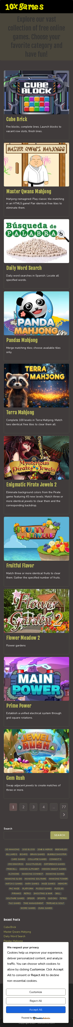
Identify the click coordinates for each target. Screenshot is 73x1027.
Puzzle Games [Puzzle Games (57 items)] (43, 888)
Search (8, 829)
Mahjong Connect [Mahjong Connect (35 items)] (32, 874)
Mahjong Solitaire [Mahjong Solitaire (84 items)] (35, 878)
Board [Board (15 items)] (23, 854)
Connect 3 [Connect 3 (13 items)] (55, 859)
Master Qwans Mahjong (28, 192)
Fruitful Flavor (20, 566)
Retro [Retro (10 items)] (27, 893)
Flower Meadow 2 (23, 638)
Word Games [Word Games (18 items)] (28, 908)
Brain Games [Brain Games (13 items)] (37, 854)
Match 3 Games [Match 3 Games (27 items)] (14, 883)
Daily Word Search (23, 268)
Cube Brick (16, 119)
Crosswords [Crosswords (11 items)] (15, 864)
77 (64, 807)
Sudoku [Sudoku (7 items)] (52, 898)
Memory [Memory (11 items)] (62, 883)
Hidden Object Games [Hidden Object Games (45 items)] (54, 869)
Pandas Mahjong (22, 340)
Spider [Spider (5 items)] (30, 898)
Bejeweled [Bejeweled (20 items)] (61, 849)
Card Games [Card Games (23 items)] (18, 859)
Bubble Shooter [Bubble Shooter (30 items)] (56, 854)
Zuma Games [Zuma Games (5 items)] (45, 908)
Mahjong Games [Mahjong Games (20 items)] (55, 874)
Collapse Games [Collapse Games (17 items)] (37, 859)
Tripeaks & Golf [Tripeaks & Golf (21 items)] (55, 903)
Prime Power (18, 706)
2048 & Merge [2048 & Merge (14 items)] (45, 849)
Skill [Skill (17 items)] (58, 893)
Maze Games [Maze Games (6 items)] (48, 883)
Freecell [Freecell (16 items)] (12, 869)
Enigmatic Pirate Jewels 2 (31, 485)
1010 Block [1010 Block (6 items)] (28, 849)
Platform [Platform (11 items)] (27, 888)
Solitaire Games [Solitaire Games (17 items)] (15, 898)
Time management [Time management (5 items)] (33, 903)
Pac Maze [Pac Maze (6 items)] (14, 888)
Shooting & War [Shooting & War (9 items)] (43, 893)
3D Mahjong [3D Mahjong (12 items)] (12, 849)
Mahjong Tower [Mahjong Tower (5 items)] (58, 878)
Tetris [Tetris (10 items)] (63, 898)
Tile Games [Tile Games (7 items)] (15, 903)
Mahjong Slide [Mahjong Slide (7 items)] (13, 878)
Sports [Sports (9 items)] (41, 898)
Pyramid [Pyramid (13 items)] (16, 893)
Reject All (36, 1001)
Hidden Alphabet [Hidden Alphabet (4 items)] (29, 869)
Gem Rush (15, 778)
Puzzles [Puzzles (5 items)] (59, 888)
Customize (35, 992)
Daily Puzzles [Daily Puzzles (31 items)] (33, 864)
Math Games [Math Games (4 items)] (32, 883)
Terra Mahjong (20, 412)
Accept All (35, 1010)
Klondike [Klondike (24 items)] (14, 874)
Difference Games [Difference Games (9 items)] (54, 864)
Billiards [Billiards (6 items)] (11, 854)
